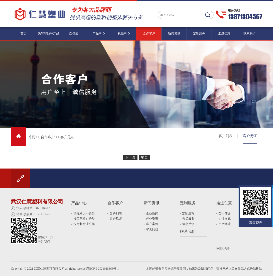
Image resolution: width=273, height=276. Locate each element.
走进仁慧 (224, 203)
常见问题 (152, 229)
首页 (31, 137)
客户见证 (67, 137)
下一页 (130, 157)
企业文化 (225, 218)
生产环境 (225, 224)
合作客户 (48, 137)
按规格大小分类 (84, 213)
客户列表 (225, 136)
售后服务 (188, 218)
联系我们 (188, 231)
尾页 (144, 157)
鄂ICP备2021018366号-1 (103, 268)
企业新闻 (152, 213)
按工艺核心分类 (84, 218)
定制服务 (188, 203)
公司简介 (225, 213)
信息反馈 (188, 224)
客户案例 (152, 224)
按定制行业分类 (84, 224)
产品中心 (79, 203)
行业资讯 (152, 218)
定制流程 (188, 213)
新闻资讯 (151, 203)
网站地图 (223, 248)
